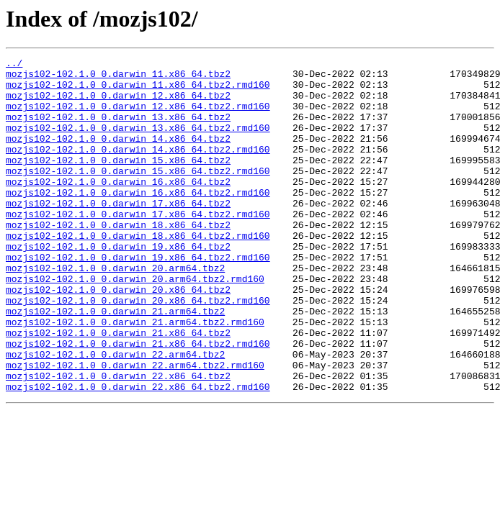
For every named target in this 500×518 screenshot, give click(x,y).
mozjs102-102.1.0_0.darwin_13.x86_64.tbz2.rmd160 (138, 142)
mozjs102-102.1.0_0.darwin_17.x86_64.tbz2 (118, 233)
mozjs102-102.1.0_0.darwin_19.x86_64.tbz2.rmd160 (138, 297)
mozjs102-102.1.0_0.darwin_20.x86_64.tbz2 (118, 336)
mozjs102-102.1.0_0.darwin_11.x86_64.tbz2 (118, 77)
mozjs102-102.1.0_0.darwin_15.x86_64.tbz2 (118, 181)
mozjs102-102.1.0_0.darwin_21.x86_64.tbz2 (118, 388)
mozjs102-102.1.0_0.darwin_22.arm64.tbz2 (115, 414)
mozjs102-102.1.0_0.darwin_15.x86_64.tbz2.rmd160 (138, 194)
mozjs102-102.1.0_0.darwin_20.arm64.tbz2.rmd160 (135, 323)
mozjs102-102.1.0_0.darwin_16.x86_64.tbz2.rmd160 (138, 220)
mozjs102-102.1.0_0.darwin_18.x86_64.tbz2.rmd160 (138, 271)
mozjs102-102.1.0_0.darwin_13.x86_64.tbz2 (118, 129)
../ (14, 64)
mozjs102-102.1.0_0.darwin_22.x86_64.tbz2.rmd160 (138, 453)
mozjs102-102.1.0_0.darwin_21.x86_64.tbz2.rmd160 (138, 401)
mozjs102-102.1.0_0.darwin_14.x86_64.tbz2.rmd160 (138, 168)
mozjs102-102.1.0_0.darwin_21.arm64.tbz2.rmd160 (135, 375)
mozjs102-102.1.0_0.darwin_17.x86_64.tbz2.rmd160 (138, 246)
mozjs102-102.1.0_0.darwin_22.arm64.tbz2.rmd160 (135, 427)
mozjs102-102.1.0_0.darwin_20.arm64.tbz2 (115, 310)
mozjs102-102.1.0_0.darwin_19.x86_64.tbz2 (118, 284)
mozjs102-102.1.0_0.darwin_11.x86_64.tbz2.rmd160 (138, 90)
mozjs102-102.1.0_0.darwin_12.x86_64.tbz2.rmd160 (138, 116)
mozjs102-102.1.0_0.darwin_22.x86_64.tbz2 (118, 440)
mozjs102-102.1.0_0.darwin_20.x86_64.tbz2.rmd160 (138, 349)
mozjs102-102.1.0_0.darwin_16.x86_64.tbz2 (118, 207)
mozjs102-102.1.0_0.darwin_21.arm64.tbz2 (115, 362)
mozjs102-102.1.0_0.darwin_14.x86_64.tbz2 (118, 155)
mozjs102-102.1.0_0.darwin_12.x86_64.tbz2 (118, 103)
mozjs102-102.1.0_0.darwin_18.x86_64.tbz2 (118, 259)
